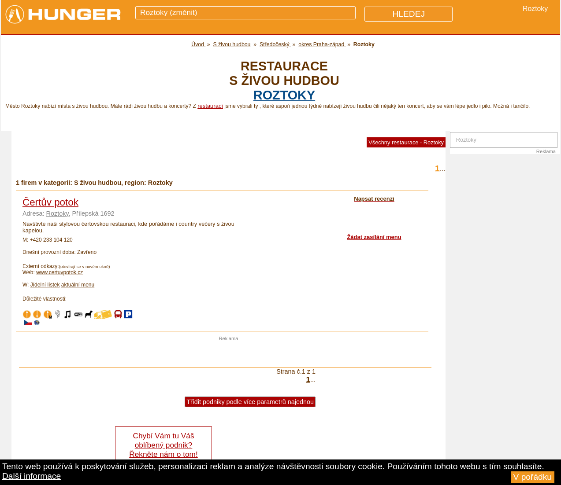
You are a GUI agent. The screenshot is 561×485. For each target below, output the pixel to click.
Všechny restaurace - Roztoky (406, 142)
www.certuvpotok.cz (59, 272)
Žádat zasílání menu (374, 237)
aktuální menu (77, 285)
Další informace (31, 476)
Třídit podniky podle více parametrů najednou (250, 401)
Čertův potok (50, 202)
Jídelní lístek (45, 285)
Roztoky (284, 95)
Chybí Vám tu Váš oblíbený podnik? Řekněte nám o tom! (163, 445)
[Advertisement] (229, 354)
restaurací (210, 106)
